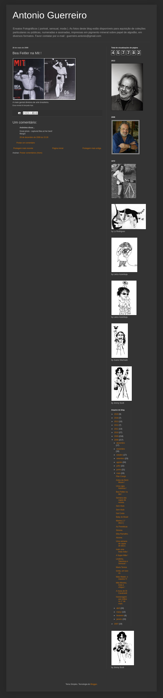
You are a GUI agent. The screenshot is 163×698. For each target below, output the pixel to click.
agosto (119, 462)
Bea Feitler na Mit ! (122, 493)
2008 (116, 440)
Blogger (94, 684)
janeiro (119, 619)
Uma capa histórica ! (121, 487)
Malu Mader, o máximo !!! (122, 578)
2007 (116, 624)
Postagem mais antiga (91, 148)
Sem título (120, 506)
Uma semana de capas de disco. (121, 543)
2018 (116, 418)
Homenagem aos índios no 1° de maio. (121, 600)
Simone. (119, 530)
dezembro (120, 443)
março (119, 612)
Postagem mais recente (23, 148)
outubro (119, 455)
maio (118, 473)
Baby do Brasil (122, 517)
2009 (116, 436)
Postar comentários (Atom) (31, 153)
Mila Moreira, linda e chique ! (121, 585)
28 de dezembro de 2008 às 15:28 (34, 137)
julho (118, 466)
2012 (116, 425)
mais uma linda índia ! (122, 550)
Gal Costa (120, 513)
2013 (116, 421)
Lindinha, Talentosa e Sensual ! (122, 561)
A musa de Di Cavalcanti (121, 592)
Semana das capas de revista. (121, 500)
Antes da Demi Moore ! (122, 481)
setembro (120, 458)
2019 (116, 414)
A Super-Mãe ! (122, 555)
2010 (116, 432)
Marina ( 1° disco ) (120, 522)
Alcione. (119, 538)
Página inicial (57, 148)
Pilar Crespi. (121, 476)
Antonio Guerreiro (50, 15)
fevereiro (120, 615)
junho (119, 470)
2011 (116, 429)
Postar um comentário (25, 143)
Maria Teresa (121, 567)
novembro (120, 449)
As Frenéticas (121, 527)
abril (118, 608)
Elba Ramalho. (122, 534)
